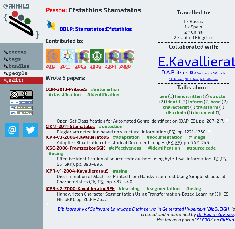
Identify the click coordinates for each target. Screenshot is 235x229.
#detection (111, 126)
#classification (64, 94)
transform (207, 107)
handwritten (188, 96)
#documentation (164, 137)
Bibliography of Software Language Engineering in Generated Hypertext (131, 208)
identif (173, 101)
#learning (129, 188)
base (216, 101)
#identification (103, 94)
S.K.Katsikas (176, 79)
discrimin (176, 112)
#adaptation (126, 137)
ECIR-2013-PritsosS (66, 89)
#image (197, 137)
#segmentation (163, 188)
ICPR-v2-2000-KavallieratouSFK (80, 188)
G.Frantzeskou (203, 73)
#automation (105, 89)
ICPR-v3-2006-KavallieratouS (77, 137)
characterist (176, 107)
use (163, 96)
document (204, 112)
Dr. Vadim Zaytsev (215, 214)
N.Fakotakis (192, 79)
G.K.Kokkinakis (209, 79)
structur (218, 96)
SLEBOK (205, 219)
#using (55, 153)
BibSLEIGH (218, 208)
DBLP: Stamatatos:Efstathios (95, 29)
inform (195, 101)
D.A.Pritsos (175, 72)
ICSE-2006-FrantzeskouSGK (75, 147)
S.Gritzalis (219, 73)
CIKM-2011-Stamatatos (70, 126)
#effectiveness (125, 147)
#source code (201, 147)
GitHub (227, 219)
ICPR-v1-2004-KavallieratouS (77, 170)
